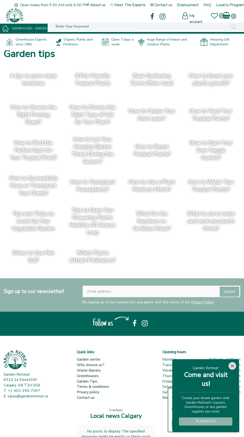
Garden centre (88, 359)
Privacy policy (88, 392)
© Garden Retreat (19, 427)
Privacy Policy (202, 302)
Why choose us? (90, 365)
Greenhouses (88, 376)
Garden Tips (87, 381)
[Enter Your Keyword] (87, 16)
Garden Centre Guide (83, 427)
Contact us (86, 397)
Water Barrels (89, 370)
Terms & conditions (93, 386)
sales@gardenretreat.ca (28, 396)
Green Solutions (49, 427)
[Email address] (161, 291)
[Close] (232, 366)
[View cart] (226, 14)
